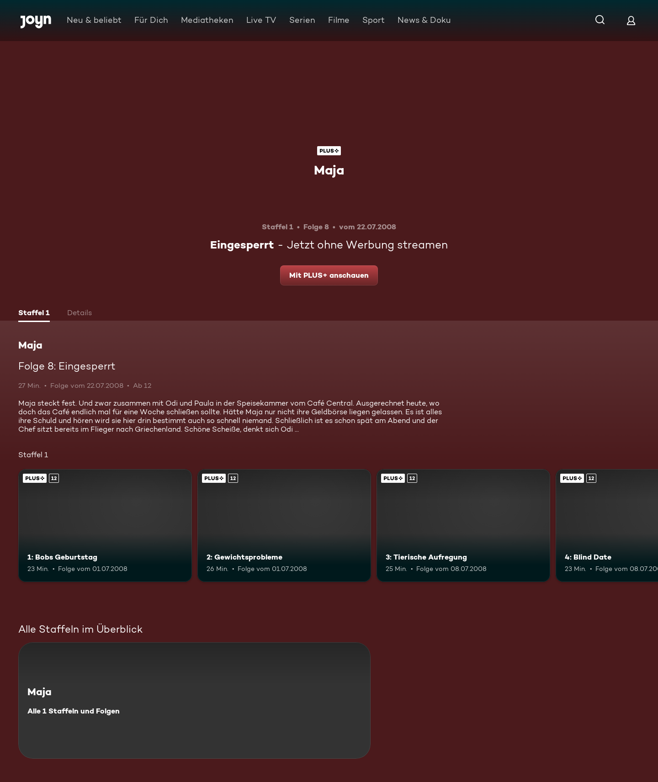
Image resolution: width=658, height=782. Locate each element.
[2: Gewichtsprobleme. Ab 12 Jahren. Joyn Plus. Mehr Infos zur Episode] (284, 525)
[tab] (34, 314)
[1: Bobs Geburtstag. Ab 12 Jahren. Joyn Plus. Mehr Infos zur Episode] (105, 525)
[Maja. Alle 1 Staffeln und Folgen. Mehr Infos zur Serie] (194, 700)
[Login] (631, 20)
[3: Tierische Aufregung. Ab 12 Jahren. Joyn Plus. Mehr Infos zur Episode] (463, 525)
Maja (329, 170)
